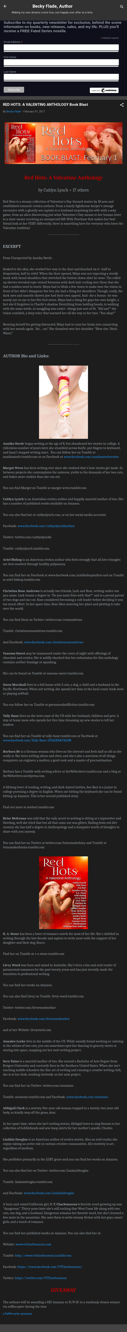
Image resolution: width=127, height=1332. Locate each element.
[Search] (122, 7)
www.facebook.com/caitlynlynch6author (46, 526)
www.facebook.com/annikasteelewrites (91, 457)
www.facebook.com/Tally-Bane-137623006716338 (37, 740)
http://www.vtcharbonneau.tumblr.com (43, 1255)
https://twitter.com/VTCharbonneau (41, 1278)
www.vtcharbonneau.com (33, 1244)
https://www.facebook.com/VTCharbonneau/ (50, 1267)
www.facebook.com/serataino (87, 1097)
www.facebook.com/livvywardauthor (44, 1019)
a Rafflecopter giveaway (17, 1313)
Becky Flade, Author (52, 6)
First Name (10, 57)
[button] (122, 105)
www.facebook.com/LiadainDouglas (49, 1193)
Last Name (10, 71)
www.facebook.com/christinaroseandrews (53, 642)
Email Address (13, 42)
